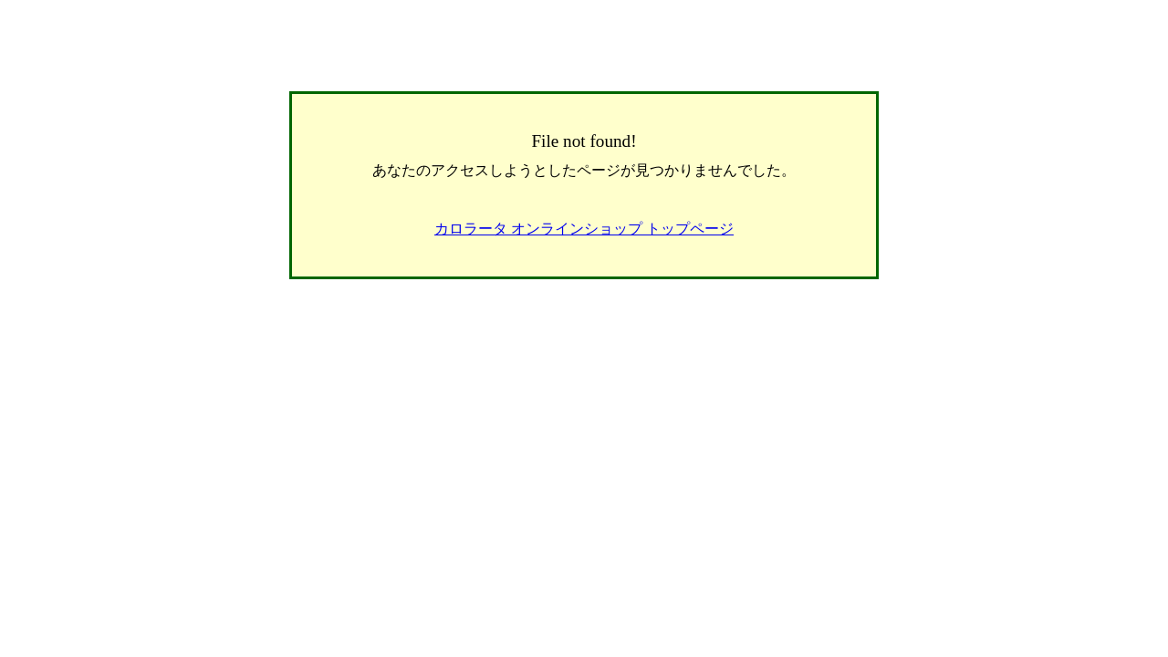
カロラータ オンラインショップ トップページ (584, 228)
